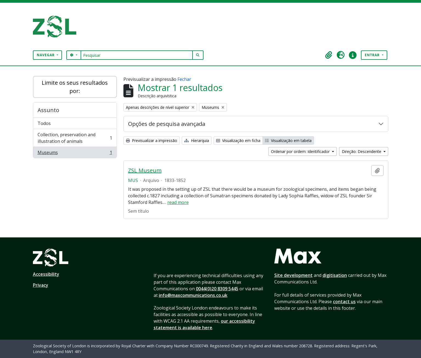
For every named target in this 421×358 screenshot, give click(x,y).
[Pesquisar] (137, 55)
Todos (44, 123)
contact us (344, 302)
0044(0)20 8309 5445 (217, 289)
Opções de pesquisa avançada (166, 123)
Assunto (48, 110)
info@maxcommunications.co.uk (193, 295)
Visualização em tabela (288, 140)
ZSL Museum (145, 170)
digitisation (335, 275)
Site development (293, 275)
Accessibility (46, 274)
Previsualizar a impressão (151, 140)
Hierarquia (196, 140)
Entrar (373, 55)
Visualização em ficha (238, 140)
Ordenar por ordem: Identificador (301, 151)
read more (178, 202)
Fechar (184, 79)
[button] (329, 55)
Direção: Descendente (362, 151)
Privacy (40, 285)
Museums (74, 153)
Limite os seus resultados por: (75, 87)
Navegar (46, 55)
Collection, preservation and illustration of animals (74, 138)
